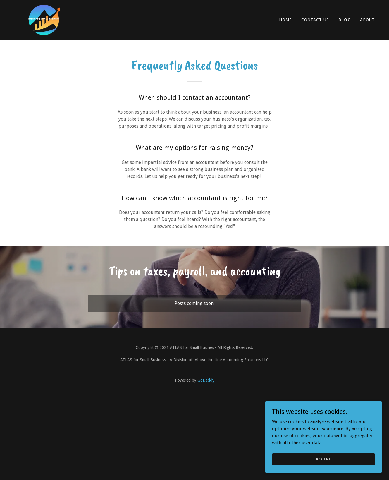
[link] (44, 19)
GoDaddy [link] (205, 380)
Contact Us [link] (315, 20)
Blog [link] (344, 20)
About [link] (367, 20)
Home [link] (285, 20)
